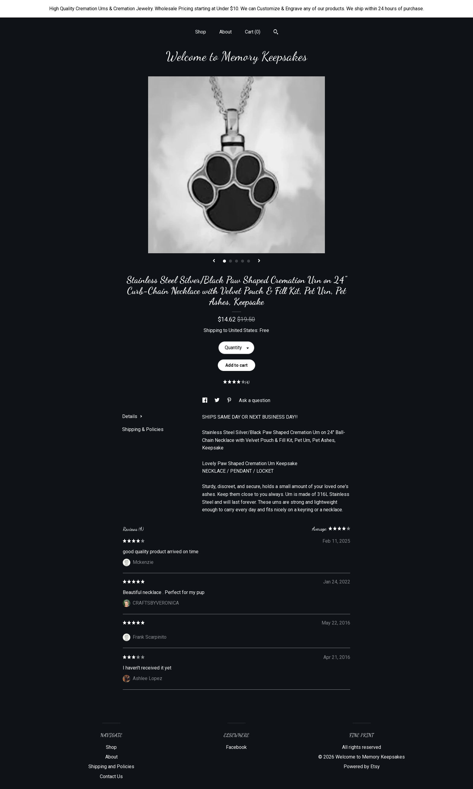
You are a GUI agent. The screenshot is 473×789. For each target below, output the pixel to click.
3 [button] (236, 261)
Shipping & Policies (142, 429)
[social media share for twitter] (217, 400)
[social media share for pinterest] (230, 400)
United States (243, 330)
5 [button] (248, 261)
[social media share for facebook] (205, 400)
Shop (200, 32)
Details (132, 416)
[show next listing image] (259, 261)
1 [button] (224, 261)
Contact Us (111, 776)
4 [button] (242, 261)
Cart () (252, 32)
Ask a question (254, 400)
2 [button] (230, 261)
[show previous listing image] (213, 261)
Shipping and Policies (111, 766)
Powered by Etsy (362, 766)
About (225, 32)
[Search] (276, 32)
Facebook (236, 747)
